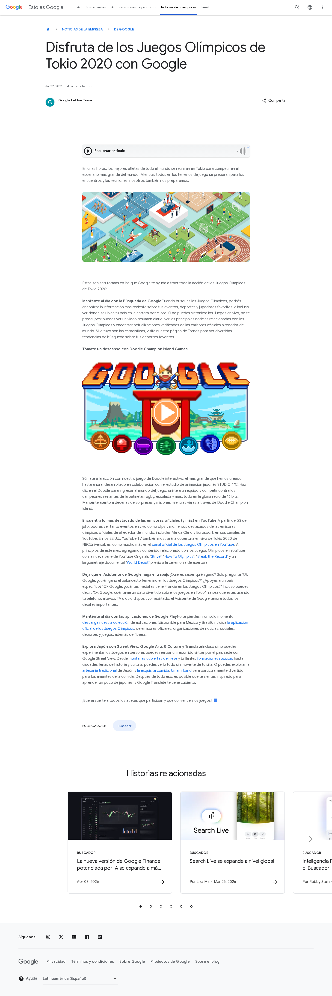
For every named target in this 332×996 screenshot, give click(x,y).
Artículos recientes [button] (91, 7)
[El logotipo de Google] (28, 961)
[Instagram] (48, 937)
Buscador (124, 726)
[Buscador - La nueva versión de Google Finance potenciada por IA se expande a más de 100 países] (105, 843)
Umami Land (181, 670)
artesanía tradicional (99, 670)
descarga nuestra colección (106, 622)
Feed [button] (205, 7)
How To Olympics (178, 556)
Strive (155, 556)
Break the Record (212, 556)
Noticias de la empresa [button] (178, 7)
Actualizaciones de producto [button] (133, 7)
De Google (124, 29)
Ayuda (27, 979)
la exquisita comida (153, 670)
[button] (274, 101)
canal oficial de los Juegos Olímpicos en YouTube (193, 544)
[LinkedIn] (99, 937)
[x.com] (61, 937)
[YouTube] (74, 937)
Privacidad (56, 962)
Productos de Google (170, 962)
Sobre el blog (207, 962)
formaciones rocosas (215, 658)
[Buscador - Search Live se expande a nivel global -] (226, 843)
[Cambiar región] (80, 978)
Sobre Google (132, 962)
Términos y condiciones (92, 962)
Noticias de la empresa (82, 29)
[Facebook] (86, 937)
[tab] (141, 907)
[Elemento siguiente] (310, 839)
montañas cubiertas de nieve (153, 658)
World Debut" (138, 562)
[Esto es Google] (48, 29)
